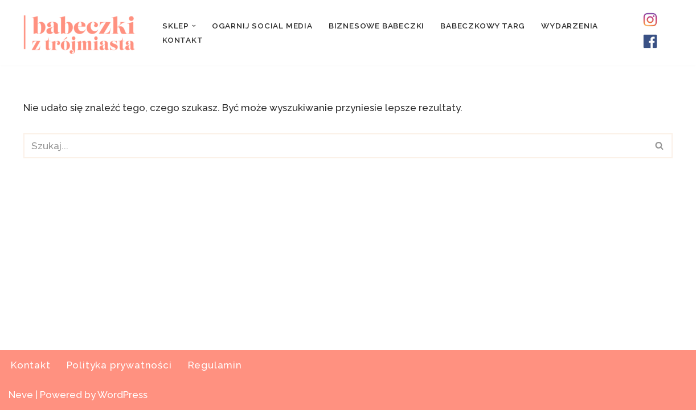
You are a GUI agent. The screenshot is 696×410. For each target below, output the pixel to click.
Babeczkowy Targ (482, 25)
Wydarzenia (569, 25)
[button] (194, 26)
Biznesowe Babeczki (376, 25)
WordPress (122, 394)
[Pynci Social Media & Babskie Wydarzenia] (83, 32)
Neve (21, 394)
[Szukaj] (335, 145)
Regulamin (215, 365)
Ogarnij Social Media (262, 25)
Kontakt (182, 39)
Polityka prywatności (119, 365)
